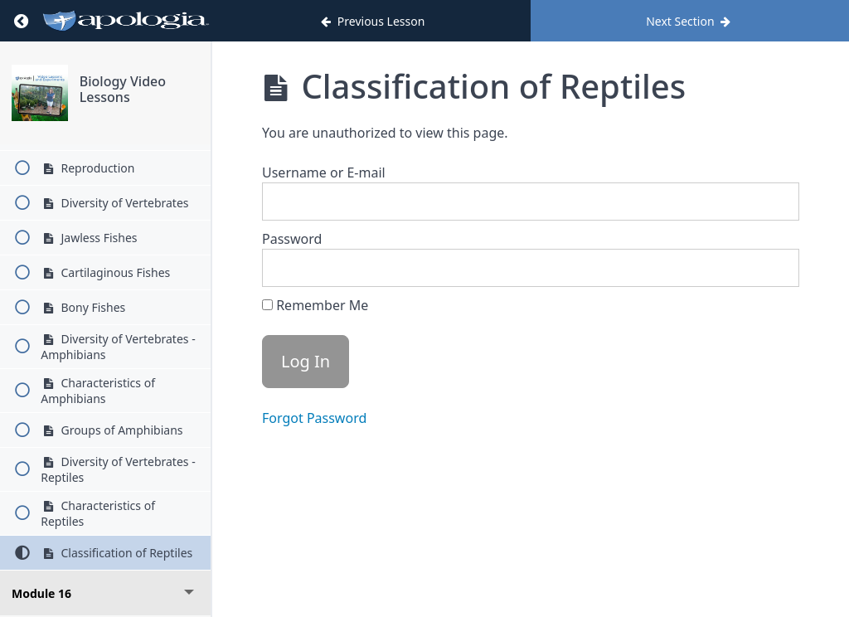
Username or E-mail (324, 172)
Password (292, 239)
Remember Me (315, 305)
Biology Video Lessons (123, 89)
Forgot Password (314, 418)
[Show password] (770, 268)
